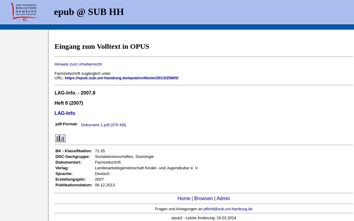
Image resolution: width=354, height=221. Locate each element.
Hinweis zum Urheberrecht (78, 64)
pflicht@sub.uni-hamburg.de (228, 209)
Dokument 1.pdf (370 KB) (103, 125)
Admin (223, 198)
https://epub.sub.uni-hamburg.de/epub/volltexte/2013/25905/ (121, 78)
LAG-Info (65, 113)
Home (183, 198)
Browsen (203, 198)
